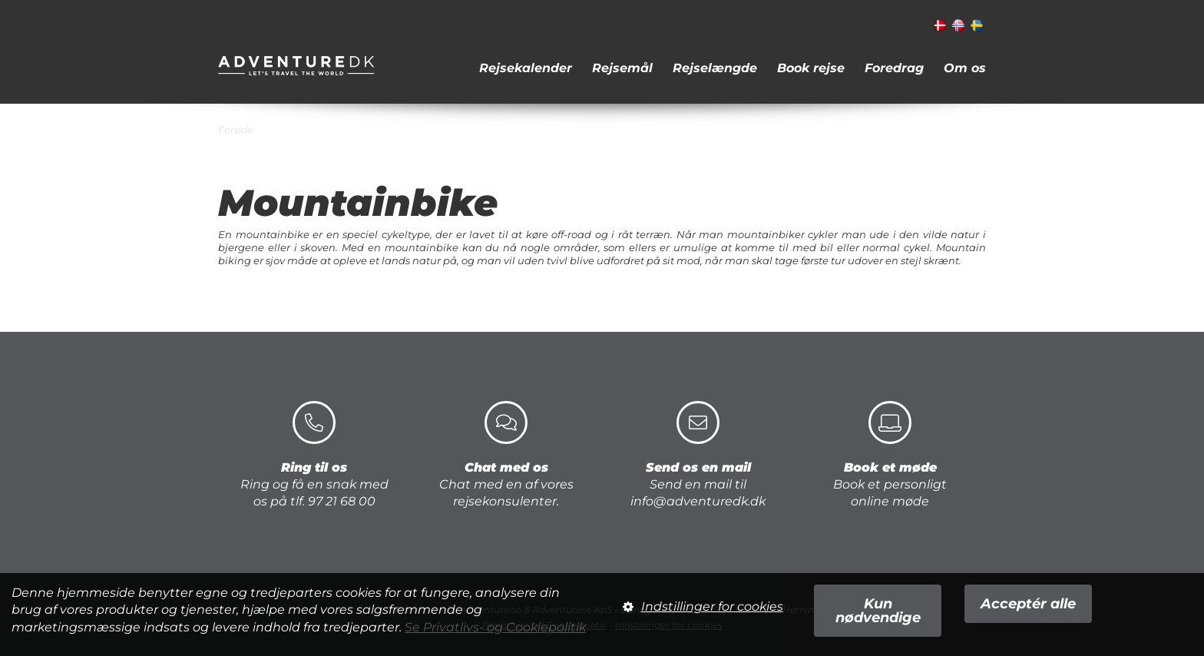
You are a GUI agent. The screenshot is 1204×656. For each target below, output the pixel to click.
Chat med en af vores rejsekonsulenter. (506, 455)
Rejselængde (715, 68)
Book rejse (811, 68)
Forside (235, 129)
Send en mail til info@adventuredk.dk (698, 455)
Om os (965, 68)
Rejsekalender (525, 68)
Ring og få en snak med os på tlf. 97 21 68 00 (314, 455)
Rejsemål (622, 68)
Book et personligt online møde (890, 455)
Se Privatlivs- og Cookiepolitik (495, 627)
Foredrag (894, 68)
